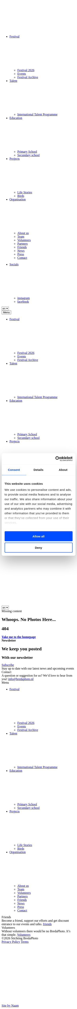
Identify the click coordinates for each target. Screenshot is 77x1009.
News (20, 250)
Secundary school (28, 155)
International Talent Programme (37, 114)
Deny (38, 547)
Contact (22, 257)
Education (15, 118)
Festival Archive (27, 77)
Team (20, 236)
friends (47, 924)
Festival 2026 (25, 70)
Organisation (17, 199)
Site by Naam (10, 1005)
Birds (20, 196)
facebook (23, 301)
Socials (14, 264)
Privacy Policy (11, 941)
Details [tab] (39, 469)
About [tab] (63, 469)
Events (21, 73)
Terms (25, 941)
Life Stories (24, 192)
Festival (14, 36)
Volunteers (24, 240)
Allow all (38, 536)
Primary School (27, 151)
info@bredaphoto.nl (20, 679)
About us (23, 233)
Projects (14, 158)
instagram (23, 298)
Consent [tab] (14, 469)
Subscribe (8, 665)
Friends (22, 247)
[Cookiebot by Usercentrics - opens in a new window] (55, 458)
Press (20, 254)
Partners (22, 243)
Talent (13, 80)
